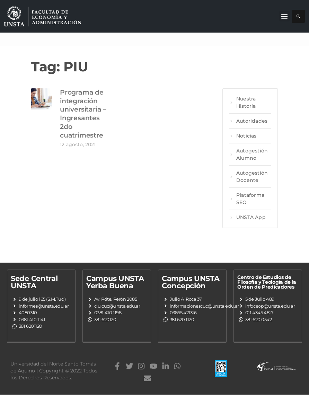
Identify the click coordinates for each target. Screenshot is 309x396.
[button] (284, 16)
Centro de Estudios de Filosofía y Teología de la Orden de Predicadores (266, 282)
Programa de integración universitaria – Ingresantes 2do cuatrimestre (83, 113)
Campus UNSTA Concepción (190, 282)
